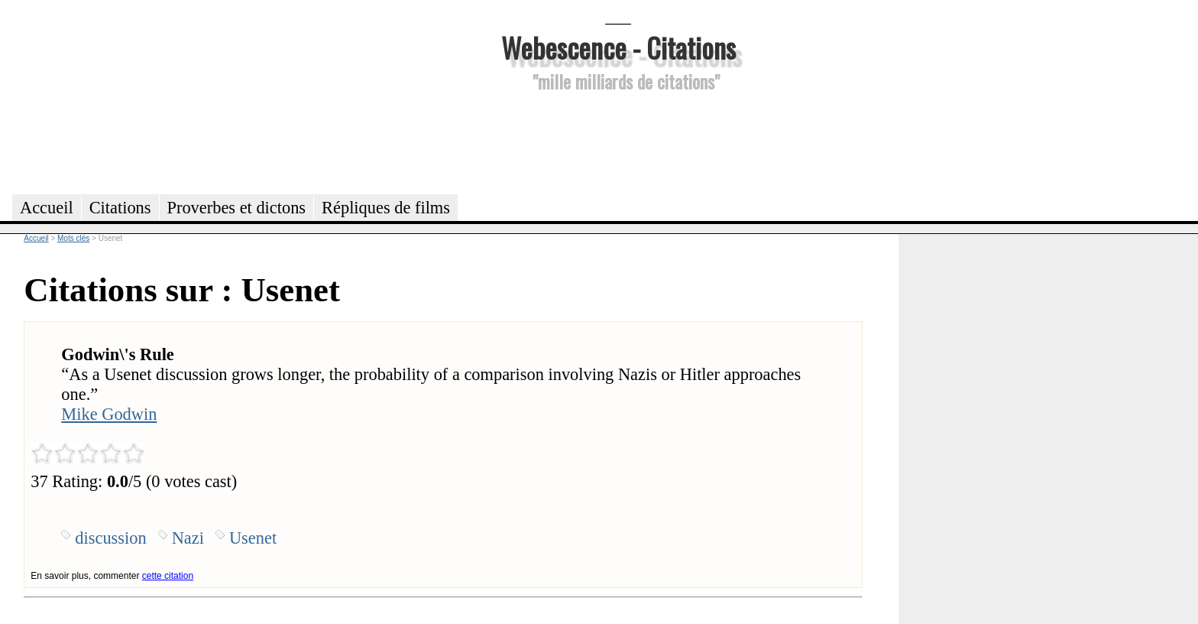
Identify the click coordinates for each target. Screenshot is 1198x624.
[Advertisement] (618, 140)
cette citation (167, 575)
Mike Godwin (109, 414)
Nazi (188, 538)
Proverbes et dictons (236, 207)
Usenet (253, 538)
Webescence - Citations (618, 47)
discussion (110, 538)
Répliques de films (386, 207)
